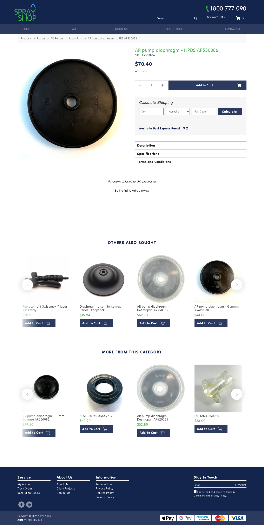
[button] (132, 190)
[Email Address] (214, 485)
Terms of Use (104, 484)
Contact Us (233, 29)
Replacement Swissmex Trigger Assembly (44, 308)
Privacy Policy (104, 488)
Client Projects (176, 29)
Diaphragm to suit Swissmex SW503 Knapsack (100, 308)
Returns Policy (105, 493)
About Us (120, 29)
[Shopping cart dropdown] (240, 18)
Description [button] (146, 145)
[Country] (178, 111)
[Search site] (196, 18)
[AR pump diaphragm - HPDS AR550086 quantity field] (151, 85)
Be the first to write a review (132, 190)
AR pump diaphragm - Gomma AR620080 (216, 308)
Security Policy (105, 497)
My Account (215, 17)
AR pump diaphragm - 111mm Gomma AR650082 (43, 418)
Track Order (25, 488)
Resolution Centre (29, 493)
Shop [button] (27, 29)
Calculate (229, 112)
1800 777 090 (226, 8)
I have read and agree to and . (214, 493)
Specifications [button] (148, 154)
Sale (74, 29)
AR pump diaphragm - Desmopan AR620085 (153, 418)
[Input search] (178, 18)
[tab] (190, 145)
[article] (46, 292)
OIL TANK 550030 (206, 416)
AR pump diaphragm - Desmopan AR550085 (153, 308)
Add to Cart (218, 85)
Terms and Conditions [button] (154, 162)
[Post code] (204, 111)
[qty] (151, 111)
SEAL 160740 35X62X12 (96, 416)
